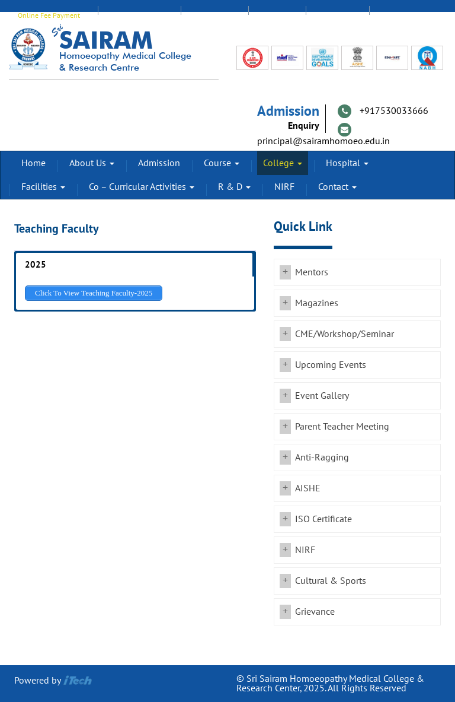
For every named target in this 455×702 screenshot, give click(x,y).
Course (221, 163)
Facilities (43, 187)
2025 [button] (35, 264)
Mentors (311, 272)
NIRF (284, 187)
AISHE (308, 488)
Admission (159, 163)
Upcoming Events (330, 365)
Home (33, 163)
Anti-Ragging (322, 457)
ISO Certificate (323, 519)
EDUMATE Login (139, 15)
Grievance (315, 611)
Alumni (277, 15)
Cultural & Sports (330, 581)
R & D (234, 187)
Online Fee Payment (49, 15)
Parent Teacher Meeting (342, 426)
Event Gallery (322, 395)
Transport (401, 15)
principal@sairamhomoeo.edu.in (323, 141)
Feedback (337, 15)
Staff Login (214, 15)
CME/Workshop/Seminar (344, 334)
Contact (337, 187)
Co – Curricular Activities (141, 187)
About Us (91, 163)
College (282, 163)
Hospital (347, 163)
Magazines (316, 303)
